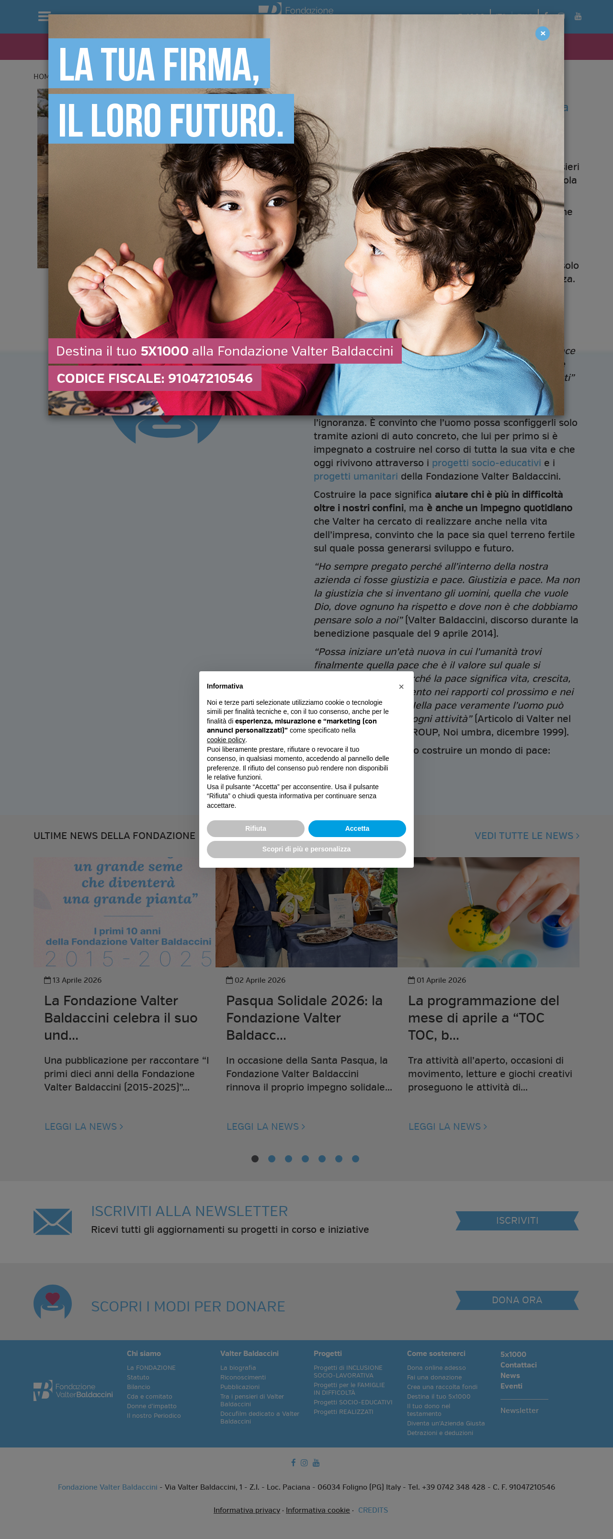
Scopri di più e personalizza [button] (306, 849)
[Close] (542, 33)
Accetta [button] (357, 828)
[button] (401, 686)
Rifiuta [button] (255, 828)
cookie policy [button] (226, 740)
